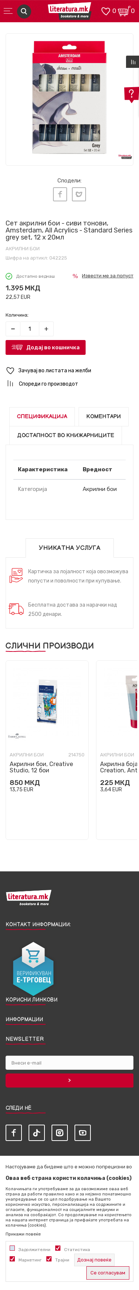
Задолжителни (34, 1249)
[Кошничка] (124, 10)
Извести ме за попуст (107, 275)
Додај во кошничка (53, 347)
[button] (69, 371)
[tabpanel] (69, 97)
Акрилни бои (23, 248)
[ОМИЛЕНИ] (105, 10)
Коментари (103, 416)
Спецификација (42, 416)
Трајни (62, 1260)
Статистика (77, 1249)
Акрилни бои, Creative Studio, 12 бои (41, 767)
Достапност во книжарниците (65, 435)
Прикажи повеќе (23, 1234)
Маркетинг (30, 1260)
